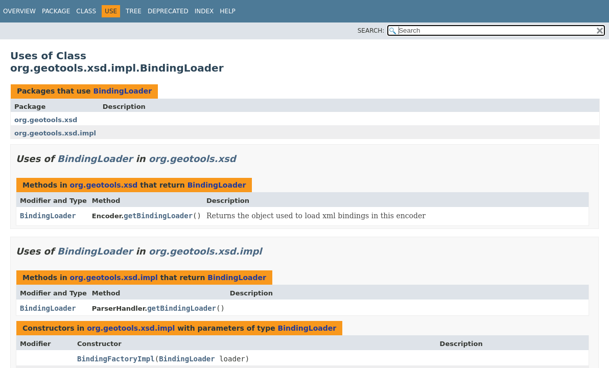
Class (86, 11)
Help (228, 11)
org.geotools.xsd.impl (55, 133)
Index (204, 11)
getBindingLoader (158, 216)
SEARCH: (371, 30)
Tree (134, 11)
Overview (19, 11)
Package (56, 11)
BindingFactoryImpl (116, 359)
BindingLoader (122, 91)
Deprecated (168, 11)
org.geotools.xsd (45, 120)
